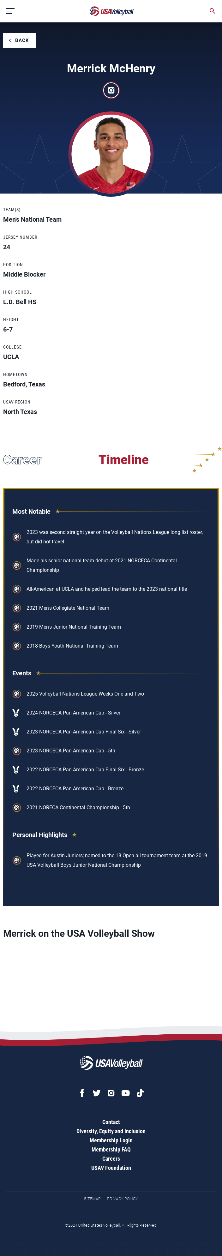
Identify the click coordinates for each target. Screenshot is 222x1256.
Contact (111, 1122)
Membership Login (111, 1140)
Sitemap (92, 1198)
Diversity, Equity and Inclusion (111, 1131)
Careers (111, 1158)
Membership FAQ (111, 1149)
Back (22, 40)
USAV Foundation (111, 1167)
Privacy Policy (122, 1198)
